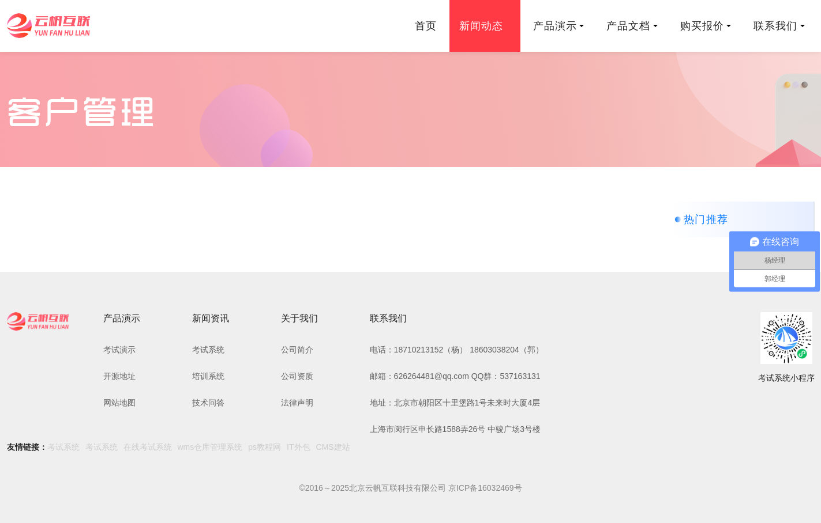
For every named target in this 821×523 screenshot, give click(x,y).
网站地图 (119, 402)
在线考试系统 (147, 447)
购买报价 (705, 26)
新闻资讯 (210, 318)
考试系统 (208, 349)
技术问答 (208, 402)
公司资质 (297, 376)
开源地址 (119, 376)
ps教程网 (264, 447)
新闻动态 (484, 26)
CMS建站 (333, 447)
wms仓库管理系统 (210, 447)
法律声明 (297, 402)
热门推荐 (706, 219)
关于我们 (299, 318)
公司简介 (297, 349)
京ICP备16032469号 (485, 487)
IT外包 (298, 447)
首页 (426, 26)
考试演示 (119, 349)
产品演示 (558, 26)
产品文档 (631, 26)
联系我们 (778, 26)
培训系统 (208, 376)
